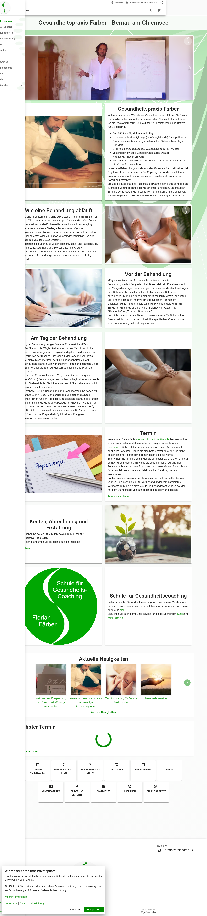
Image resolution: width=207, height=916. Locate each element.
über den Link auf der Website (173, 466)
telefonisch (144, 474)
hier (174, 641)
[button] (20, 85)
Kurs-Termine (148, 649)
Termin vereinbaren (139, 531)
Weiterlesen (54, 580)
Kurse (131, 649)
